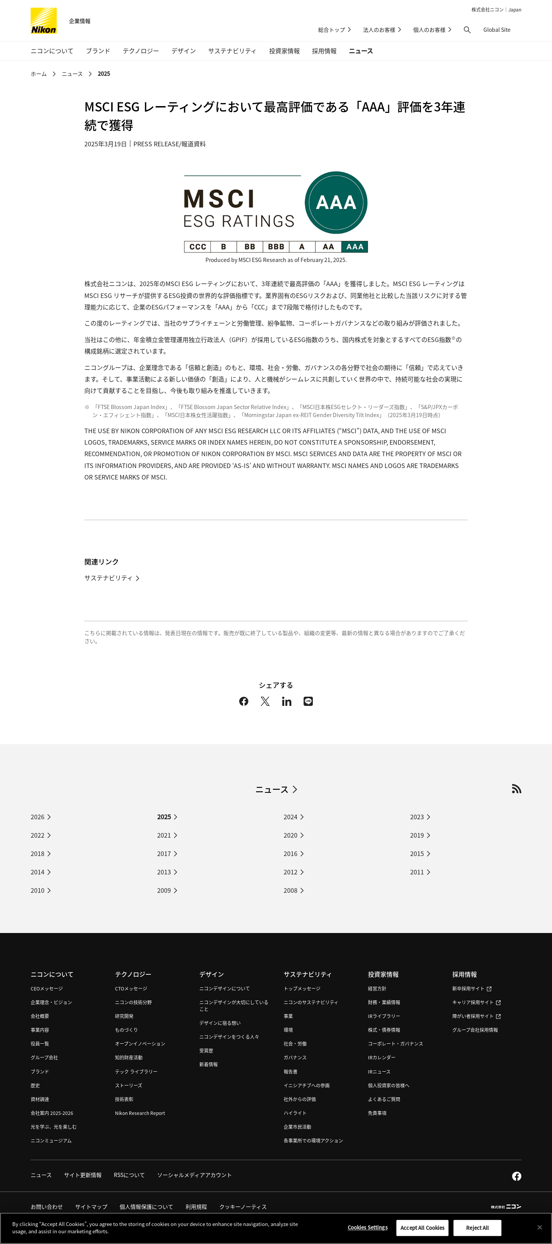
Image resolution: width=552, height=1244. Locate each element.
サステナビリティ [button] (232, 50)
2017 (164, 853)
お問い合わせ (47, 1206)
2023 (417, 816)
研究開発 (124, 1016)
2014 (37, 871)
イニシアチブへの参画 (307, 1085)
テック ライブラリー (136, 1071)
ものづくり (126, 1029)
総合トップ (331, 29)
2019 (417, 835)
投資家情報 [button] (284, 50)
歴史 (35, 1085)
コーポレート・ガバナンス (395, 1043)
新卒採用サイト (471, 988)
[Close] (539, 1231)
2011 (417, 871)
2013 (164, 871)
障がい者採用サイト (476, 1016)
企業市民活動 (297, 1126)
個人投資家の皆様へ (388, 1085)
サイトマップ (91, 1206)
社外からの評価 (300, 1099)
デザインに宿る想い (220, 1023)
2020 (290, 835)
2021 (164, 835)
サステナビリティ (108, 577)
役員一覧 (40, 1043)
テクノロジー (133, 974)
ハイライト (295, 1113)
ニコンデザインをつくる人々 (229, 1036)
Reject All (477, 1232)
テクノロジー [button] (141, 50)
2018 (37, 853)
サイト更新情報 (83, 1175)
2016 (290, 853)
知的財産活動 (129, 1057)
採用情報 (464, 974)
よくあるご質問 (384, 1099)
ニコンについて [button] (52, 50)
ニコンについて (52, 974)
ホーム (39, 73)
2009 (164, 890)
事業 (288, 1016)
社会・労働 (295, 1043)
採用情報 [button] (324, 50)
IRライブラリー (384, 1016)
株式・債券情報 (384, 1029)
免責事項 (377, 1113)
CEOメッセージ (47, 988)
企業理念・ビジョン (51, 1002)
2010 (37, 890)
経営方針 (377, 988)
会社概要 (40, 1016)
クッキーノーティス (243, 1206)
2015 (417, 853)
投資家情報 (383, 974)
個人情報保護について (146, 1206)
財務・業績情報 (384, 1002)
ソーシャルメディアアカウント (194, 1175)
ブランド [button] (98, 50)
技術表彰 (124, 1099)
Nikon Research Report (140, 1113)
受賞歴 (206, 1050)
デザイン (211, 974)
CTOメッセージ (131, 988)
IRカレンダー (382, 1057)
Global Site (502, 29)
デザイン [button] (183, 50)
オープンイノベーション (140, 1043)
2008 (290, 890)
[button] (467, 30)
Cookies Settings (368, 1232)
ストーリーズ (128, 1085)
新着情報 (208, 1064)
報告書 (290, 1071)
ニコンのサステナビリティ (311, 1002)
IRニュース (379, 1071)
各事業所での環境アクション (313, 1140)
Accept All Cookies (422, 1232)
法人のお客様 (379, 29)
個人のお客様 (429, 29)
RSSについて (129, 1175)
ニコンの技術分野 (133, 1002)
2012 (290, 871)
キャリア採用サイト (476, 1002)
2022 (37, 835)
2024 (290, 816)
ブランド (40, 1071)
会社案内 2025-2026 (52, 1113)
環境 (288, 1029)
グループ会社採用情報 (475, 1029)
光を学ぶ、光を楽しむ (54, 1126)
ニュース (361, 50)
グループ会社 (44, 1057)
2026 (37, 816)
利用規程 (196, 1206)
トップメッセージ (302, 988)
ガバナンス (295, 1057)
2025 (104, 73)
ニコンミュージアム (51, 1140)
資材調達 (40, 1099)
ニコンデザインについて (224, 988)
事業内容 (40, 1029)
